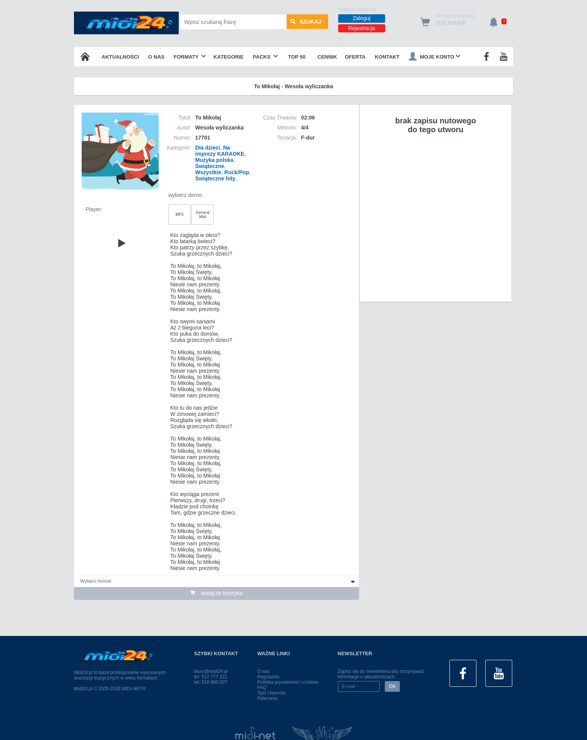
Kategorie (228, 57)
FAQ (262, 687)
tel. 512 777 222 (210, 676)
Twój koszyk (451, 22)
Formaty (190, 57)
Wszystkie (208, 172)
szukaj (305, 22)
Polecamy (267, 698)
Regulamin (268, 676)
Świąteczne (209, 166)
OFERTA (355, 57)
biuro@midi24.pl (211, 671)
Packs (265, 57)
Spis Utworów (271, 693)
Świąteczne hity (215, 178)
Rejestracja (361, 28)
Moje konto (434, 56)
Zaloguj (362, 18)
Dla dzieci (207, 148)
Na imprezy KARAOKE (220, 151)
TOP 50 (296, 57)
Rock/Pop (236, 172)
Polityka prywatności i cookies (288, 682)
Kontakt (387, 57)
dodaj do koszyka (216, 593)
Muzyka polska (214, 160)
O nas (156, 57)
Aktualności (120, 57)
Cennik (327, 57)
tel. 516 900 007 (210, 682)
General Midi (203, 214)
